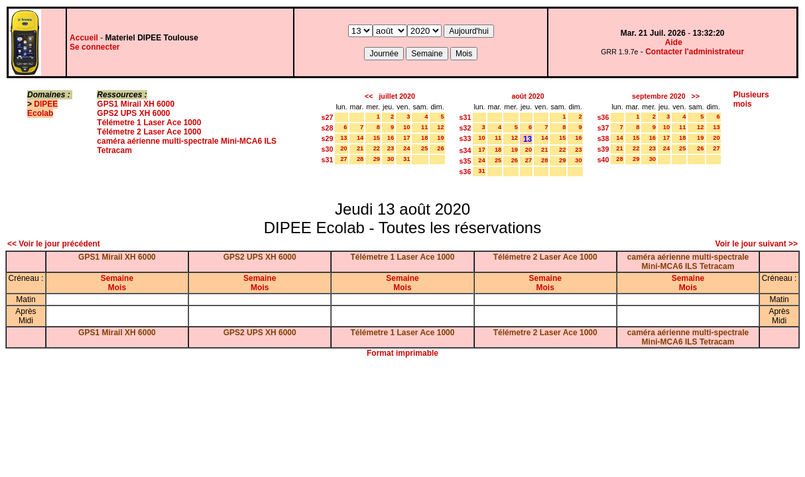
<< (369, 96)
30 (390, 159)
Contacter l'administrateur (694, 51)
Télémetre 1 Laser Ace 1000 (149, 122)
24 (406, 148)
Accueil (84, 37)
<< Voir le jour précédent (53, 243)
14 (360, 137)
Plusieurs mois (751, 99)
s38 (603, 138)
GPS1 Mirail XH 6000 (135, 104)
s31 (328, 160)
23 (390, 148)
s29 (328, 138)
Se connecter (94, 47)
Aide (673, 42)
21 (360, 148)
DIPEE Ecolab (42, 108)
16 (390, 137)
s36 (465, 172)
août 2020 (527, 96)
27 (343, 159)
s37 (603, 128)
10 (406, 127)
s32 (465, 128)
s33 (465, 138)
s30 (328, 149)
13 (343, 137)
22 (376, 148)
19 (440, 137)
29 (376, 159)
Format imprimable (402, 353)
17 (406, 137)
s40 (603, 160)
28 (360, 159)
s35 (465, 161)
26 (440, 148)
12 (440, 127)
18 (424, 137)
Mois (117, 287)
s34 (465, 150)
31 (406, 159)
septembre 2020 (659, 96)
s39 (603, 149)
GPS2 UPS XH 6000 (133, 113)
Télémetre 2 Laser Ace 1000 (149, 131)
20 (343, 148)
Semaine (117, 278)
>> (696, 96)
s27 (328, 117)
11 (424, 127)
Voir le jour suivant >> (756, 243)
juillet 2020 (397, 96)
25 (424, 148)
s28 (328, 128)
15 (376, 137)
